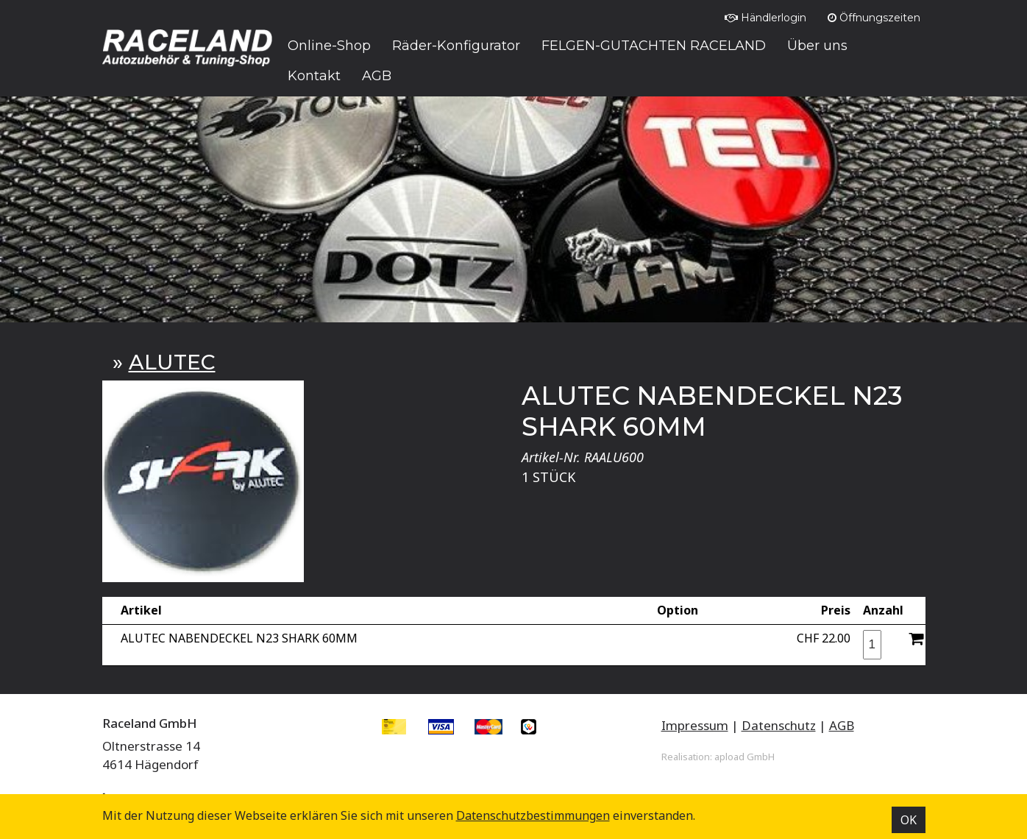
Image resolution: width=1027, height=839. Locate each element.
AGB (841, 725)
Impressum (694, 725)
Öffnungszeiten (874, 17)
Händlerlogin (765, 17)
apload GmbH (744, 756)
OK (908, 820)
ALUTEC (172, 362)
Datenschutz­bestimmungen (533, 815)
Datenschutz (779, 725)
